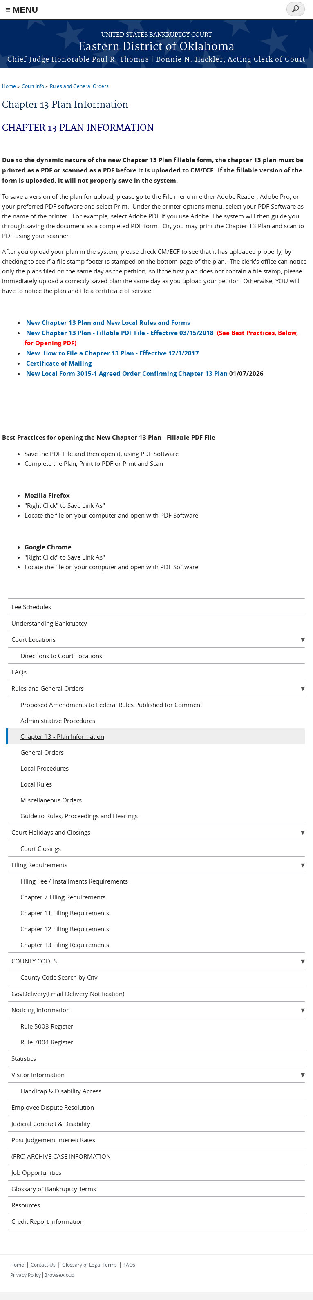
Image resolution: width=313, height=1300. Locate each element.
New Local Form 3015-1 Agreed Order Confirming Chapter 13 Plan (127, 373)
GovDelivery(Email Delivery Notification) (67, 993)
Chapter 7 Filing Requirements (62, 897)
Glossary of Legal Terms (89, 1264)
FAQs (19, 672)
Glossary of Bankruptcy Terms (53, 1189)
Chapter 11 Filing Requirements (64, 913)
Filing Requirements (39, 865)
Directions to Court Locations (61, 656)
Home (9, 86)
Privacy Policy (25, 1274)
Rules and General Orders (79, 86)
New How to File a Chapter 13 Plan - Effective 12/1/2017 (112, 353)
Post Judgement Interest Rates (53, 1140)
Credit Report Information (47, 1221)
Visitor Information (38, 1075)
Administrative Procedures (57, 720)
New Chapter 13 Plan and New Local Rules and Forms (108, 322)
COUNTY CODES (34, 961)
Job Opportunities (36, 1172)
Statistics (23, 1058)
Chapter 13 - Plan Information (62, 736)
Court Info (33, 86)
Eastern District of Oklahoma (156, 47)
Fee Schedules (31, 607)
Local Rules (36, 784)
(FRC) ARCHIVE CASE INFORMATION (61, 1156)
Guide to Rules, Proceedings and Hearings (79, 816)
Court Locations (33, 639)
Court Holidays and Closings (50, 832)
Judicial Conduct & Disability (50, 1123)
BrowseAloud (59, 1274)
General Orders (42, 752)
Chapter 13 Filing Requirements (64, 945)
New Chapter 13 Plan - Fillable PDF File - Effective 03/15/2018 (120, 332)
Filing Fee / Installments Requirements (74, 881)
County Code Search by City (59, 977)
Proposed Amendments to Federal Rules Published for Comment (111, 705)
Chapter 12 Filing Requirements (64, 929)
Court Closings (40, 848)
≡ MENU (21, 9)
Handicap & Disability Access (60, 1091)
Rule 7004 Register (46, 1042)
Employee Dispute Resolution (52, 1107)
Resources (25, 1205)
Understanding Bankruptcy (49, 623)
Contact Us (43, 1264)
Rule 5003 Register (46, 1026)
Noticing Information (40, 1010)
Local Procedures (44, 768)
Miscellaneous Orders (51, 800)
